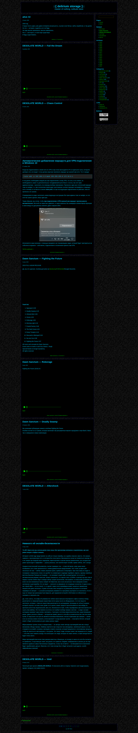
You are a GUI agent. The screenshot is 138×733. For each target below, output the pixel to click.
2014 (100, 54)
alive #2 (27, 17)
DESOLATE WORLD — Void (37, 659)
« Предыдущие (26, 720)
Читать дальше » (28, 249)
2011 (100, 59)
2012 (100, 57)
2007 (100, 66)
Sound (101, 22)
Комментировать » (63, 96)
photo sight (102, 88)
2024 (100, 44)
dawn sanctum (53, 355)
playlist (101, 91)
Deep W (101, 104)
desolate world (50, 96)
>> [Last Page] (78, 726)
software (101, 93)
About (100, 24)
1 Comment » (59, 39)
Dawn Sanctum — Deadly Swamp (40, 421)
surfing (101, 96)
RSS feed (102, 29)
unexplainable (103, 99)
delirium (54, 39)
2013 (100, 56)
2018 (100, 51)
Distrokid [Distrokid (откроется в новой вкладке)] (61, 269)
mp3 (24, 92)
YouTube (101, 34)
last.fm (101, 37)
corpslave (102, 76)
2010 (100, 61)
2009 (100, 62)
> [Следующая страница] (75, 726)
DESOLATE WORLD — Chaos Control (42, 103)
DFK (100, 82)
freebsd (101, 84)
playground (102, 89)
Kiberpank (102, 106)
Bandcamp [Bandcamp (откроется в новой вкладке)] (53, 269)
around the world (104, 71)
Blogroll (101, 72)
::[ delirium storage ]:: (68, 6)
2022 (100, 45)
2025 (100, 42)
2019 (100, 49)
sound (56, 96)
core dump (102, 74)
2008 (100, 64)
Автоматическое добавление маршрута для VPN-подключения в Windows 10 (57, 162)
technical (52, 252)
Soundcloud (102, 35)
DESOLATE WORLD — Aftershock (40, 486)
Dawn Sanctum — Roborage (37, 362)
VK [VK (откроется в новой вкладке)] (57, 269)
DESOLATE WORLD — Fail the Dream (42, 45)
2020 (100, 47)
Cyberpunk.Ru (103, 108)
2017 (100, 52)
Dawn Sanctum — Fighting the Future (42, 258)
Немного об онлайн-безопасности (41, 543)
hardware (101, 86)
